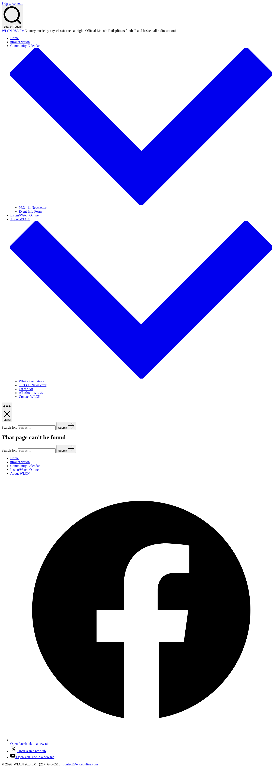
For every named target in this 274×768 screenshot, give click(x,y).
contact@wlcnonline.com (80, 764)
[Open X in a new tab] (28, 751)
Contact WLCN (29, 396)
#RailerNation (20, 42)
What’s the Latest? (31, 381)
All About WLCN (31, 393)
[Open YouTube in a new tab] (32, 757)
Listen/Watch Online (24, 215)
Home (14, 38)
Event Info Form (30, 211)
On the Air (26, 389)
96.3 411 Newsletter (32, 207)
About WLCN (20, 473)
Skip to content (12, 3)
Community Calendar (25, 466)
